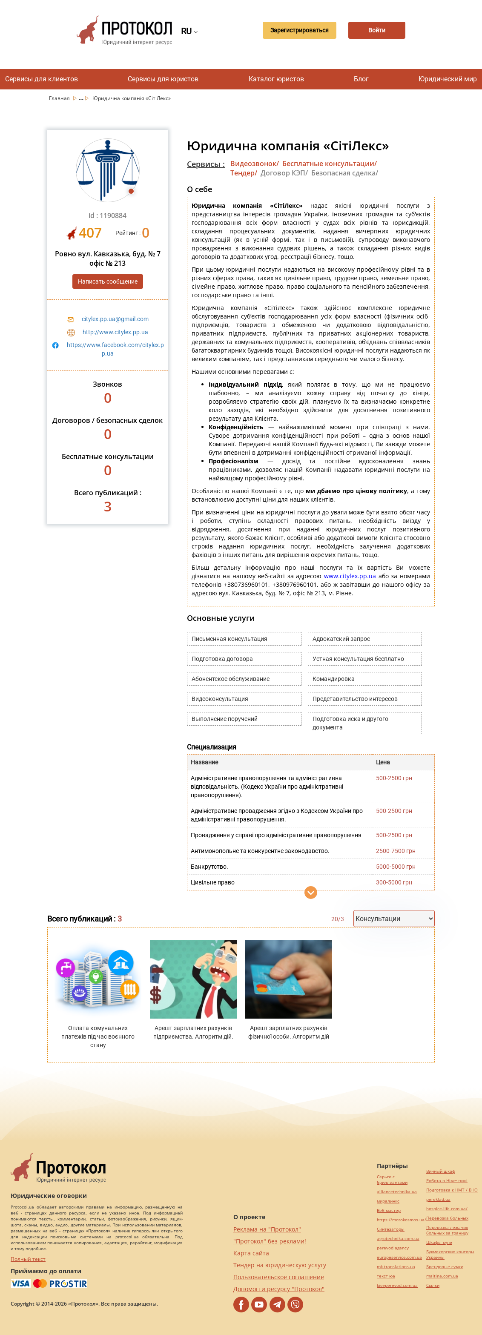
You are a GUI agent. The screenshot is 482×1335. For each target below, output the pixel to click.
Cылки (432, 1285)
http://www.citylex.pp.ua (115, 332)
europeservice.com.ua (399, 1257)
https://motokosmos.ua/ (401, 1220)
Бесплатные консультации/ (329, 163)
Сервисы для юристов (163, 79)
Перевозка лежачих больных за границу (447, 1230)
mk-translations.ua (396, 1266)
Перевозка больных (447, 1218)
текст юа (386, 1276)
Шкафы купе (439, 1242)
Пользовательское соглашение (278, 1277)
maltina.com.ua (442, 1276)
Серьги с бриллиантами (392, 1179)
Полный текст (28, 1259)
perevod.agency (393, 1248)
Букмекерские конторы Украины (450, 1254)
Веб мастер (389, 1210)
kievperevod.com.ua (397, 1285)
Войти (376, 30)
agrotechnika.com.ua (398, 1238)
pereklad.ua (438, 1199)
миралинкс (388, 1201)
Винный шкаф (440, 1171)
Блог (361, 79)
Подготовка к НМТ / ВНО (452, 1190)
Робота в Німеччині (447, 1180)
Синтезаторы (391, 1229)
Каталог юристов (276, 79)
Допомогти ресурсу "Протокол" (278, 1289)
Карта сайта (251, 1253)
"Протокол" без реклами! (269, 1241)
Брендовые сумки (444, 1266)
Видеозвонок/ (254, 163)
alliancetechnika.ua (397, 1191)
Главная (60, 98)
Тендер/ (243, 173)
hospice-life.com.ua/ (447, 1209)
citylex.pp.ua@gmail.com (115, 319)
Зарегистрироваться (297, 30)
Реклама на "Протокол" (267, 1229)
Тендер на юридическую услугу (279, 1265)
